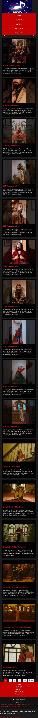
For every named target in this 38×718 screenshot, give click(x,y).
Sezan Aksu (19, 28)
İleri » (31, 680)
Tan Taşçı (19, 24)
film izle (4, 704)
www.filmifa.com (14, 704)
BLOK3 (19, 20)
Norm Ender (19, 33)
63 (25, 680)
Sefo (19, 15)
